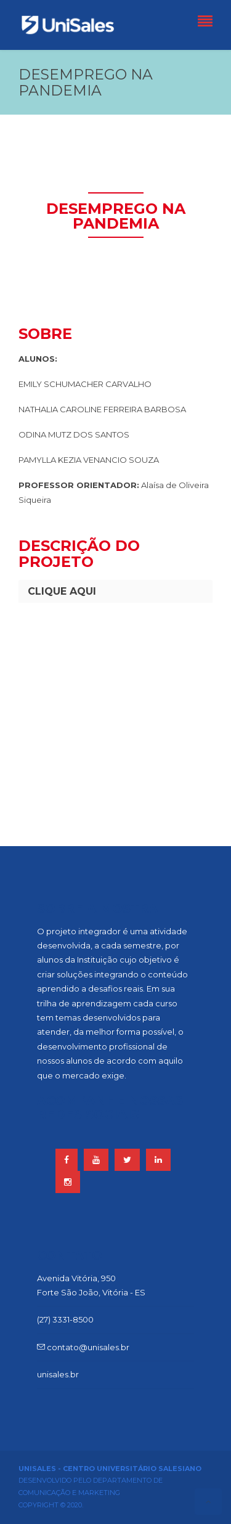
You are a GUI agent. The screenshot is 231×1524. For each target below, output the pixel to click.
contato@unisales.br (83, 1347)
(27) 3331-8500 (65, 1319)
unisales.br (58, 1374)
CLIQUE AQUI (62, 591)
